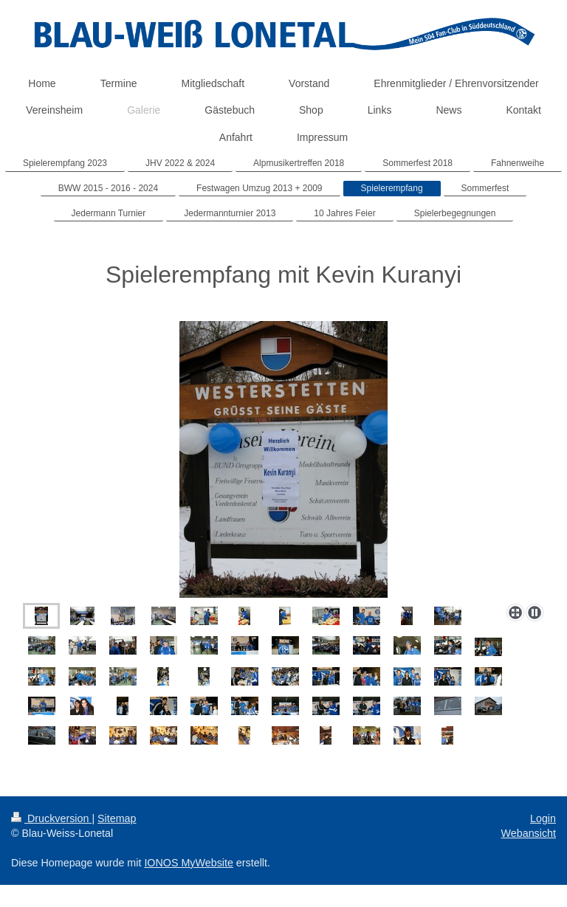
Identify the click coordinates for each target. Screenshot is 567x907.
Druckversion (51, 818)
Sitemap (116, 818)
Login (543, 818)
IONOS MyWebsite (188, 863)
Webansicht (528, 833)
